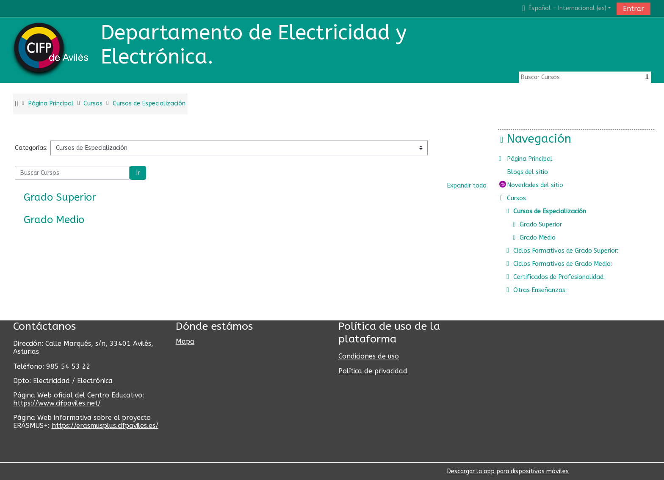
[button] (565, 8)
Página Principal (536, 159)
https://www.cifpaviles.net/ (57, 403)
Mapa (185, 341)
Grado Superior (60, 197)
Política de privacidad (372, 371)
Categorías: (31, 148)
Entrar (633, 9)
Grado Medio (54, 220)
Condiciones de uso (368, 356)
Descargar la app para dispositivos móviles (508, 471)
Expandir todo (467, 185)
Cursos (522, 198)
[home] (52, 49)
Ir (138, 173)
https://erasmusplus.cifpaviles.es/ (105, 426)
